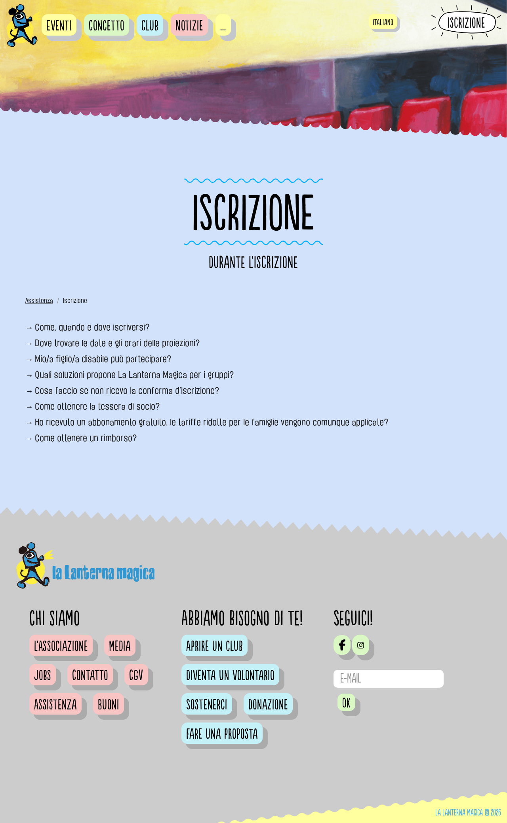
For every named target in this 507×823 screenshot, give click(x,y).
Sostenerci (206, 705)
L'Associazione (61, 646)
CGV (136, 676)
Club (149, 26)
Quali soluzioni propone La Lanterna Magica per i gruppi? (134, 374)
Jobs (42, 676)
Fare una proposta (222, 734)
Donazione (268, 705)
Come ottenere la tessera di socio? (97, 406)
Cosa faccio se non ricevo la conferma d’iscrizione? (127, 390)
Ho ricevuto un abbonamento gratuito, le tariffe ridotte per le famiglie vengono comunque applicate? (212, 422)
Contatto (90, 676)
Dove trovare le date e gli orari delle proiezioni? (117, 343)
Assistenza (39, 300)
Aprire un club (214, 646)
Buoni (108, 705)
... (223, 26)
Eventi (59, 26)
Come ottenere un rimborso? (86, 438)
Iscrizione (466, 23)
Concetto (106, 26)
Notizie (189, 26)
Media (120, 646)
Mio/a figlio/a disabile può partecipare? (103, 359)
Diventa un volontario (230, 676)
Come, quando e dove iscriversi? (92, 327)
